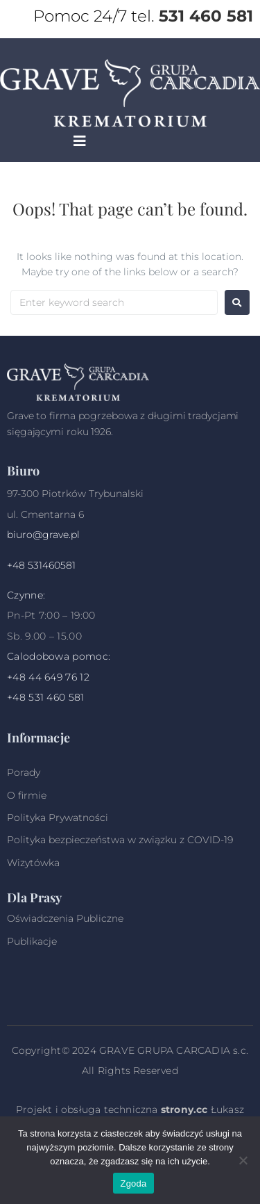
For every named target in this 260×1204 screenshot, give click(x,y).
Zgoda (133, 1183)
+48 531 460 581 (46, 697)
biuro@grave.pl (43, 534)
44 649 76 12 (58, 677)
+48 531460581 (41, 565)
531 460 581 (206, 16)
